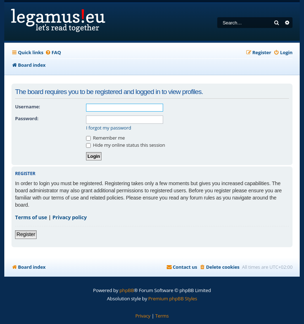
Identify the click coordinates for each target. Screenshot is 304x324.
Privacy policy (69, 217)
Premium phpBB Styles (172, 298)
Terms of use (31, 217)
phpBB (126, 290)
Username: (27, 106)
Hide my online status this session (125, 145)
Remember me (105, 138)
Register (25, 234)
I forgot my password (108, 128)
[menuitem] (53, 52)
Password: (26, 118)
